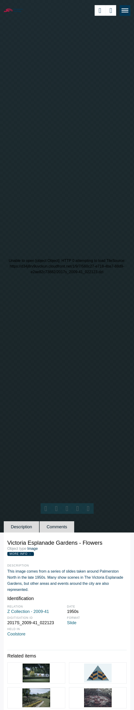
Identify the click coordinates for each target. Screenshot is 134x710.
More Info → (21, 553)
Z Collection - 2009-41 (28, 611)
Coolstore (16, 634)
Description (21, 527)
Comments (57, 527)
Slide (72, 622)
